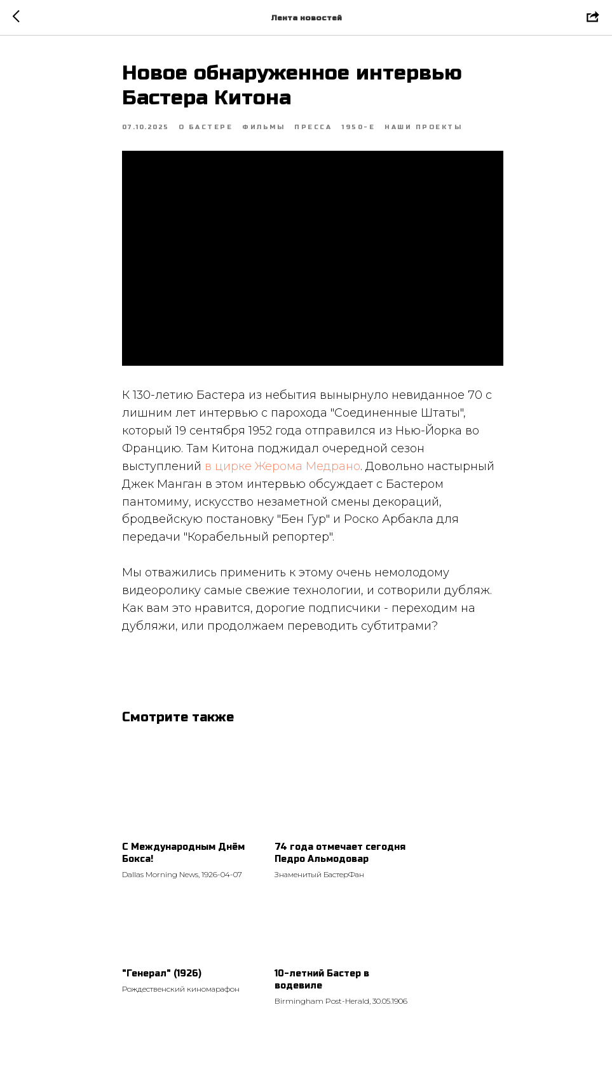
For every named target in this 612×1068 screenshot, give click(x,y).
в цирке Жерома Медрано (282, 466)
